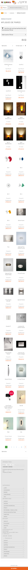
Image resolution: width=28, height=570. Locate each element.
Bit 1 (8, 167)
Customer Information (9, 505)
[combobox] (17, 7)
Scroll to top (14, 565)
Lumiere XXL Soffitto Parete (21, 327)
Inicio (5, 13)
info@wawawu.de (8, 538)
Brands (5, 492)
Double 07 (8, 326)
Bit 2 (21, 167)
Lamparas (12, 13)
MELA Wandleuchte (8, 143)
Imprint (5, 516)
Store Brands (7, 494)
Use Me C (21, 64)
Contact (6, 540)
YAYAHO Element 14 (21, 91)
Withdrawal (7, 551)
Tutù (8, 247)
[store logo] (6, 2)
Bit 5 (8, 220)
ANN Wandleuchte (8, 118)
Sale (5, 496)
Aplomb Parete (21, 299)
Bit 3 (8, 194)
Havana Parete (8, 379)
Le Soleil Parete (21, 379)
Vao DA (21, 405)
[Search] (25, 7)
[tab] (14, 29)
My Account (6, 523)
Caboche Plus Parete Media (8, 274)
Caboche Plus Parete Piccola (21, 247)
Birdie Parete (21, 220)
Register (6, 525)
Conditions (6, 514)
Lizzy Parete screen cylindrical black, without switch (8, 407)
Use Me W (8, 91)
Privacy (5, 507)
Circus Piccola (21, 273)
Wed (8, 432)
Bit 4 (21, 194)
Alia (21, 432)
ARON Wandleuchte (21, 118)
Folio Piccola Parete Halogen (21, 353)
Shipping (6, 503)
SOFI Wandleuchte (21, 143)
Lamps (5, 487)
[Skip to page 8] (19, 447)
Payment (6, 501)
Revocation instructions (10, 512)
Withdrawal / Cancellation (10, 510)
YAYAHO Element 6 (8, 65)
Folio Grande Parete (8, 353)
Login (5, 527)
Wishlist (6, 521)
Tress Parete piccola (8, 300)
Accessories (7, 490)
